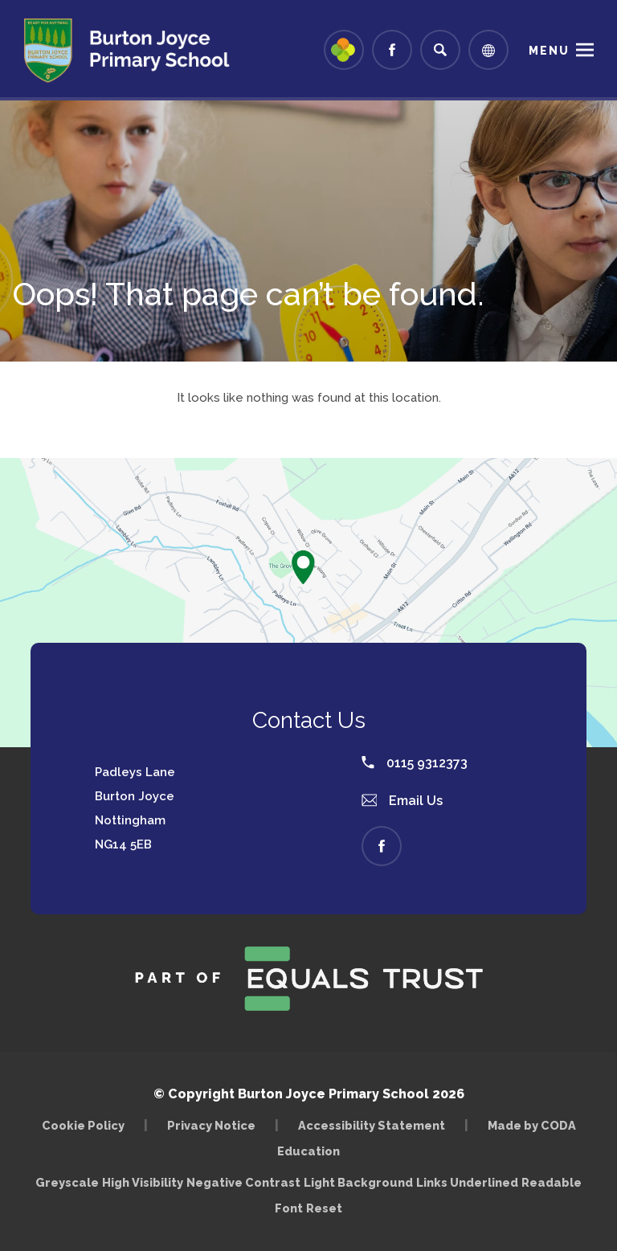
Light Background (358, 1182)
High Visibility (142, 1182)
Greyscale (67, 1182)
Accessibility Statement (371, 1125)
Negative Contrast (243, 1182)
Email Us (402, 800)
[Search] (440, 50)
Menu (549, 50)
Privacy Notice (211, 1125)
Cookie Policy (83, 1125)
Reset (324, 1208)
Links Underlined (467, 1182)
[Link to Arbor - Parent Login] (344, 50)
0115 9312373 (415, 763)
